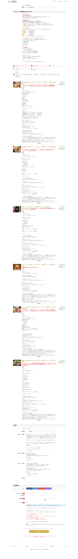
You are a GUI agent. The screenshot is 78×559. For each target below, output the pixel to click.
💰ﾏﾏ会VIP (49, 74)
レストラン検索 (65, 546)
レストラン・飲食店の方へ (13, 546)
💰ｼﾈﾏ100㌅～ (36, 74)
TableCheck (49, 488)
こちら (31, 17)
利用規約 (26, 546)
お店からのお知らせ (25, 14)
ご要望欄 (23, 478)
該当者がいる (29, 459)
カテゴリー (17, 72)
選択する (62, 84)
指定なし (17, 74)
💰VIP (58, 74)
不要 (27, 460)
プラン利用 (29, 450)
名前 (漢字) (23, 495)
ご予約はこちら (24, 45)
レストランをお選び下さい (26, 5)
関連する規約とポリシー (39, 528)
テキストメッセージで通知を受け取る (48, 499)
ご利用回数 (23, 431)
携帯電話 (22, 498)
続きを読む (39, 203)
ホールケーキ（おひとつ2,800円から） (34, 448)
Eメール (22, 502)
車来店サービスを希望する (31, 473)
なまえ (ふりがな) (20, 493)
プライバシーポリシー (39, 546)
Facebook (29, 488)
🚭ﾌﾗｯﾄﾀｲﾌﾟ (30, 74)
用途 (24, 428)
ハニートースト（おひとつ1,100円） (33, 447)
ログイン (23, 488)
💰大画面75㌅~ (43, 74)
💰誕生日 (54, 74)
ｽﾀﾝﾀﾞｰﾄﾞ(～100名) (23, 74)
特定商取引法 (52, 546)
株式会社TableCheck (37, 549)
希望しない (29, 475)
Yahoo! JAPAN (42, 488)
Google (35, 488)
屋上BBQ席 (17, 76)
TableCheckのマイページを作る (32, 510)
